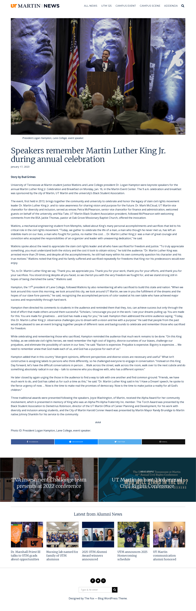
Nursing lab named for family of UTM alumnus (62, 555)
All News (90, 5)
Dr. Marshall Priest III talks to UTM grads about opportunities (25, 555)
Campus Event (126, 5)
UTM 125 (106, 5)
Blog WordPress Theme (112, 598)
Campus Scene (150, 5)
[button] (114, 590)
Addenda (171, 5)
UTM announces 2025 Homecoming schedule (132, 555)
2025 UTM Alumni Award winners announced (94, 555)
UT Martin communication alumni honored (164, 555)
